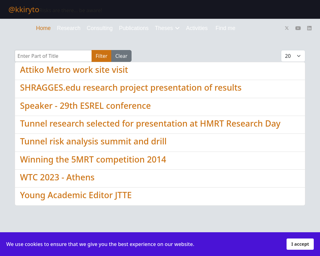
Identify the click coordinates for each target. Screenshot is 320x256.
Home (43, 28)
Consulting (100, 28)
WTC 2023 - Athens (57, 177)
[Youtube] (298, 28)
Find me (226, 28)
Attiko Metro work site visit (74, 69)
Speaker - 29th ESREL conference (85, 105)
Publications (134, 28)
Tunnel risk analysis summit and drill (93, 141)
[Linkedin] (309, 28)
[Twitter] (287, 28)
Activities (197, 28)
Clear (121, 56)
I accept (300, 244)
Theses (164, 28)
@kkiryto (23, 9)
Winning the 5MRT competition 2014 (93, 159)
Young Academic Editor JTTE (76, 195)
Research (68, 28)
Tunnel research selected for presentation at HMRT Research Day (150, 123)
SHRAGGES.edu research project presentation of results (131, 87)
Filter (102, 56)
